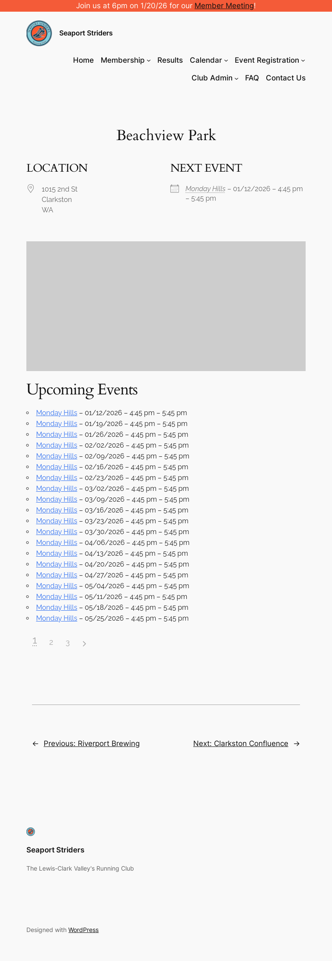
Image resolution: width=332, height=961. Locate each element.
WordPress (83, 929)
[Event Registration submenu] (303, 60)
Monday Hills (205, 189)
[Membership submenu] (149, 60)
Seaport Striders (86, 33)
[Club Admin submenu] (236, 78)
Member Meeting (224, 5)
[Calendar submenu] (226, 60)
